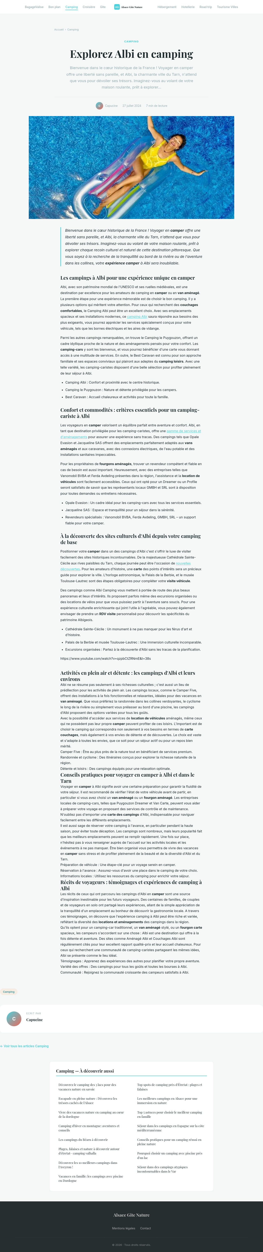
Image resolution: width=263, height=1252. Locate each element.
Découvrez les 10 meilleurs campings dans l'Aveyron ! (88, 1165)
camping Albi (137, 316)
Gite (103, 7)
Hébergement (167, 7)
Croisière (89, 7)
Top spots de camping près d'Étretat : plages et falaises (169, 1087)
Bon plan (54, 7)
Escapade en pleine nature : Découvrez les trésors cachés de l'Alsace (88, 1100)
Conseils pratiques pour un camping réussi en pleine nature (169, 1142)
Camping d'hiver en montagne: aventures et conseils (89, 1128)
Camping (71, 7)
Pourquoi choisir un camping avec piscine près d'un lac (169, 1155)
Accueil (59, 29)
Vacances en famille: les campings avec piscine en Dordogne (91, 1178)
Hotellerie (188, 7)
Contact (145, 1228)
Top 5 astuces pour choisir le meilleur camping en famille (169, 1114)
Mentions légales (123, 1228)
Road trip (206, 7)
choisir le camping (74, 729)
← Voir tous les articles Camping (24, 1046)
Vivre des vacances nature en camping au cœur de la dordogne (91, 1114)
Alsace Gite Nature (131, 1215)
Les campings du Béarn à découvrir (83, 1140)
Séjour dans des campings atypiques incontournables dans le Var (162, 1169)
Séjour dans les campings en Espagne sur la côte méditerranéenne (170, 1128)
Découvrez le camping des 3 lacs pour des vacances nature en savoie (87, 1087)
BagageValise (34, 7)
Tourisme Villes (227, 7)
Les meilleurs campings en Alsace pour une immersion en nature (167, 1100)
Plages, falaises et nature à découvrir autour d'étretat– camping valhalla (89, 1151)
